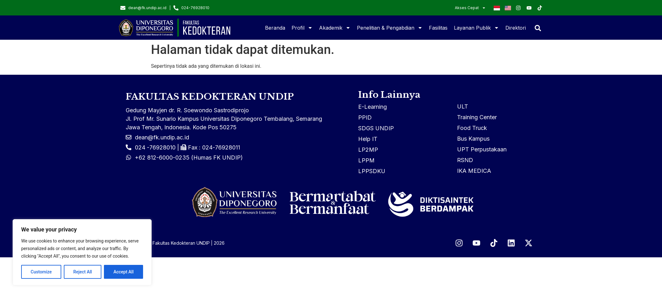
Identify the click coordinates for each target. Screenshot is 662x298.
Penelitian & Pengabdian (390, 27)
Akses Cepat (470, 8)
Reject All (82, 271)
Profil (302, 27)
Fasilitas (438, 28)
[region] (82, 252)
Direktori (515, 28)
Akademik (335, 27)
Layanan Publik (476, 27)
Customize (41, 271)
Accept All (123, 271)
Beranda (275, 28)
